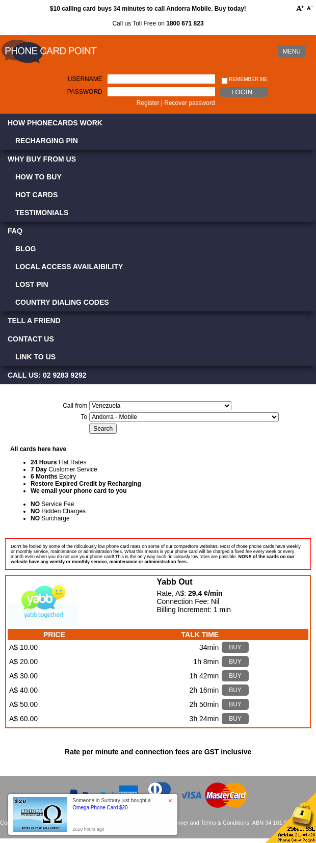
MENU (292, 51)
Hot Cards (36, 195)
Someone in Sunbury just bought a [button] (111, 804)
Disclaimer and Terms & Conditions (205, 823)
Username (85, 79)
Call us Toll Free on (157, 23)
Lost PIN (31, 284)
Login (241, 92)
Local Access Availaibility (69, 266)
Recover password (189, 103)
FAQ (15, 231)
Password (84, 91)
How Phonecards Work (55, 123)
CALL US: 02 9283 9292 (47, 375)
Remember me (244, 79)
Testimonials (41, 212)
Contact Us (31, 339)
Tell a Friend (34, 321)
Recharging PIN (46, 141)
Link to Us (35, 357)
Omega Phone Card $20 (99, 807)
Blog (25, 249)
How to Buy (38, 177)
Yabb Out (174, 581)
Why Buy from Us (42, 159)
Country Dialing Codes (62, 302)
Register (148, 103)
